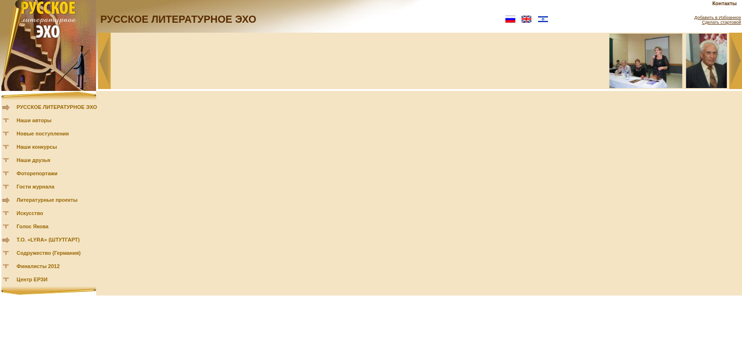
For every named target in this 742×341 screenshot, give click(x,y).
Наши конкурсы (37, 147)
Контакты (724, 3)
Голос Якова (32, 226)
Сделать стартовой (721, 22)
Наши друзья (33, 160)
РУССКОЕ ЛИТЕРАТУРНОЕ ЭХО (57, 107)
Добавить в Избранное (717, 17)
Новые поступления (43, 133)
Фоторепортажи (37, 173)
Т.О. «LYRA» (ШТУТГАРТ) (48, 239)
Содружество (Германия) (48, 253)
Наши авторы (34, 120)
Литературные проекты (47, 200)
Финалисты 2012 (38, 266)
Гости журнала (35, 186)
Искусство (30, 213)
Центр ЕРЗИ (32, 279)
